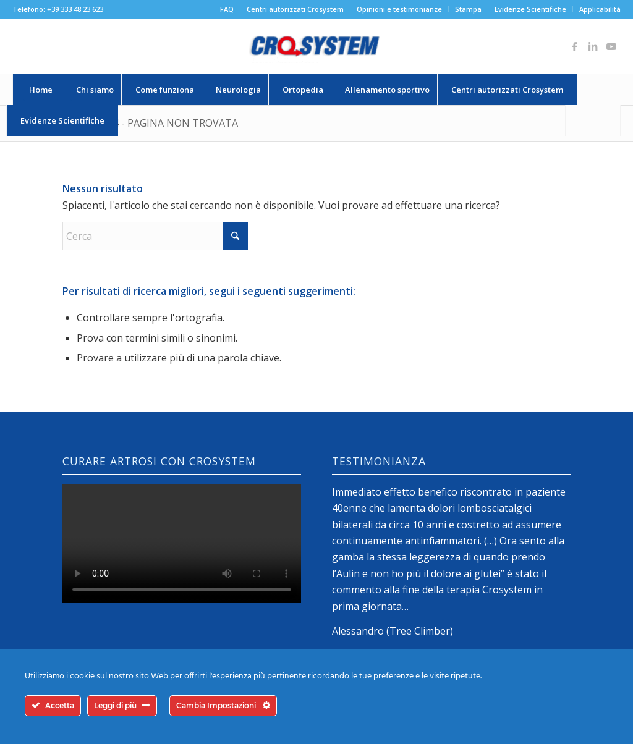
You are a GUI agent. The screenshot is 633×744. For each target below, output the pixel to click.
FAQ (227, 9)
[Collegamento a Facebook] (574, 46)
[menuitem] (227, 9)
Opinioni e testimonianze (399, 9)
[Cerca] (593, 120)
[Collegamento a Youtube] (611, 46)
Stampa (468, 9)
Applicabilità (600, 9)
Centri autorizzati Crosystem (295, 9)
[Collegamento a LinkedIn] (593, 46)
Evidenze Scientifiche (530, 9)
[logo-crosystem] (316, 46)
